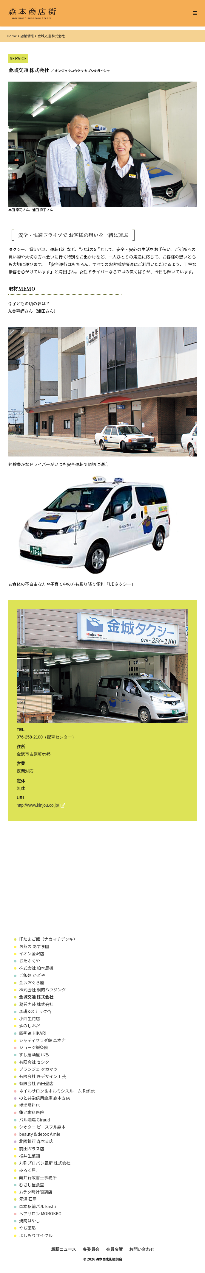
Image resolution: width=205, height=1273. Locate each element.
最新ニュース (63, 1249)
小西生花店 (29, 1018)
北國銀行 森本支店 (36, 1141)
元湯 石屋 (28, 1199)
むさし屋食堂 (31, 1185)
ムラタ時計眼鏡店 (35, 1192)
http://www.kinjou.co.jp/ (38, 805)
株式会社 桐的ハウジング (42, 989)
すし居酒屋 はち (34, 1054)
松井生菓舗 (29, 1156)
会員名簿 (114, 1249)
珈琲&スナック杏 (35, 1011)
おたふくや (29, 961)
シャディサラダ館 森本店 (44, 1040)
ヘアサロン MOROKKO (40, 1213)
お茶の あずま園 (34, 946)
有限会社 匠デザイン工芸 (42, 1076)
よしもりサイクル (36, 1235)
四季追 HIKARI (32, 1033)
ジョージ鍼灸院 (33, 1047)
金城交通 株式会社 (36, 997)
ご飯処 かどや (32, 975)
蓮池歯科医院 (31, 1112)
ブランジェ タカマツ (38, 1069)
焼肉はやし (29, 1221)
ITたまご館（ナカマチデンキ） (48, 939)
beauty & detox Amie (39, 1134)
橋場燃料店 (29, 1105)
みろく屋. (28, 1170)
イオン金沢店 (31, 953)
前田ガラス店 (31, 1149)
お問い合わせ (141, 1249)
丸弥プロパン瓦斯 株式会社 (44, 1163)
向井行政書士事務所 (38, 1177)
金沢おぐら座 (31, 982)
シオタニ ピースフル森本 (42, 1127)
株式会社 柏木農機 (38, 968)
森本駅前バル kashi (37, 1206)
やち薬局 (27, 1228)
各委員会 (91, 1249)
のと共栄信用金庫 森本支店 (44, 1098)
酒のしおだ (29, 1026)
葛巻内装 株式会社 (38, 1004)
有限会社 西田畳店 (36, 1083)
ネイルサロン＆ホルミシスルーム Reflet (57, 1091)
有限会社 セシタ (34, 1062)
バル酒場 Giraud (34, 1120)
